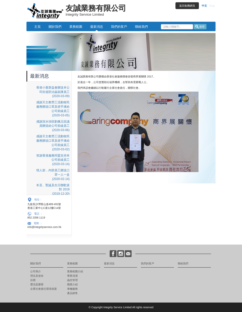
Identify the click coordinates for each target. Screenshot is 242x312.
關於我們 (55, 27)
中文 (204, 5)
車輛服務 (72, 288)
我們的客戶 (119, 27)
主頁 (37, 27)
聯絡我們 (141, 27)
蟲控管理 (72, 280)
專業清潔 (72, 275)
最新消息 (96, 27)
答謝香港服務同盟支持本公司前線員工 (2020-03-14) (53, 160)
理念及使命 (36, 275)
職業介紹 (72, 284)
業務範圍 (75, 27)
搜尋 (202, 26)
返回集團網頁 (187, 5)
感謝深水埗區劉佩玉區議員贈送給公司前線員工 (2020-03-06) (53, 126)
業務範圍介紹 (75, 271)
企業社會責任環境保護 (43, 288)
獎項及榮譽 (36, 284)
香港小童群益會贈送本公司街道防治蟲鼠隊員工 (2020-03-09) (53, 92)
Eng (212, 5)
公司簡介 (35, 271)
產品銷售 (72, 293)
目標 (33, 280)
